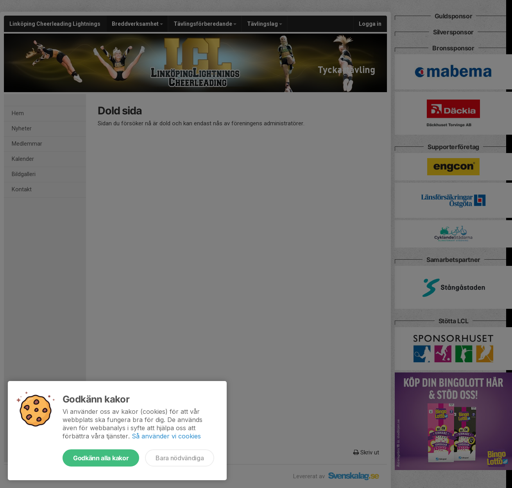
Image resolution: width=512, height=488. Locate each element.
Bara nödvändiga (180, 458)
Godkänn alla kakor (101, 458)
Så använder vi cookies (166, 436)
